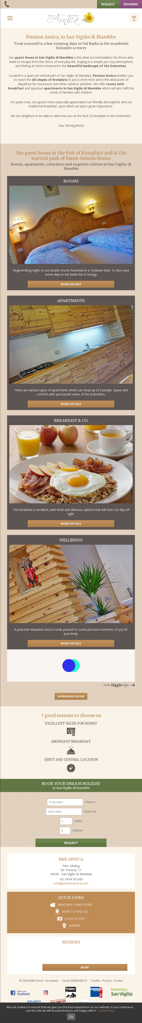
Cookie (118, 980)
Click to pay (75, 919)
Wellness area (71, 592)
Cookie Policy (105, 1010)
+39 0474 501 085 (7, 4)
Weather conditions (75, 905)
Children (77, 830)
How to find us (75, 911)
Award (74, 925)
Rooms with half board (71, 233)
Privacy (107, 980)
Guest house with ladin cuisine (71, 472)
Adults (78, 821)
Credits (95, 980)
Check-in (90, 802)
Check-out (90, 811)
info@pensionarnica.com (71, 883)
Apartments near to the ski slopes (71, 353)
